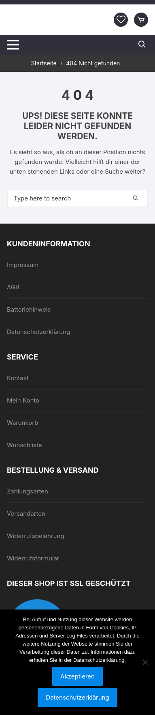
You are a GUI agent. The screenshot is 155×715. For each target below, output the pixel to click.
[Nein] (145, 662)
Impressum (22, 265)
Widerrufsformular (33, 558)
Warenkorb (22, 422)
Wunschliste (24, 445)
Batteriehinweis (29, 309)
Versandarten (26, 513)
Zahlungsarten (27, 491)
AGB (13, 287)
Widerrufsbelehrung (35, 536)
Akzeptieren (77, 676)
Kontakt (18, 378)
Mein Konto (23, 400)
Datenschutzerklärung (38, 332)
